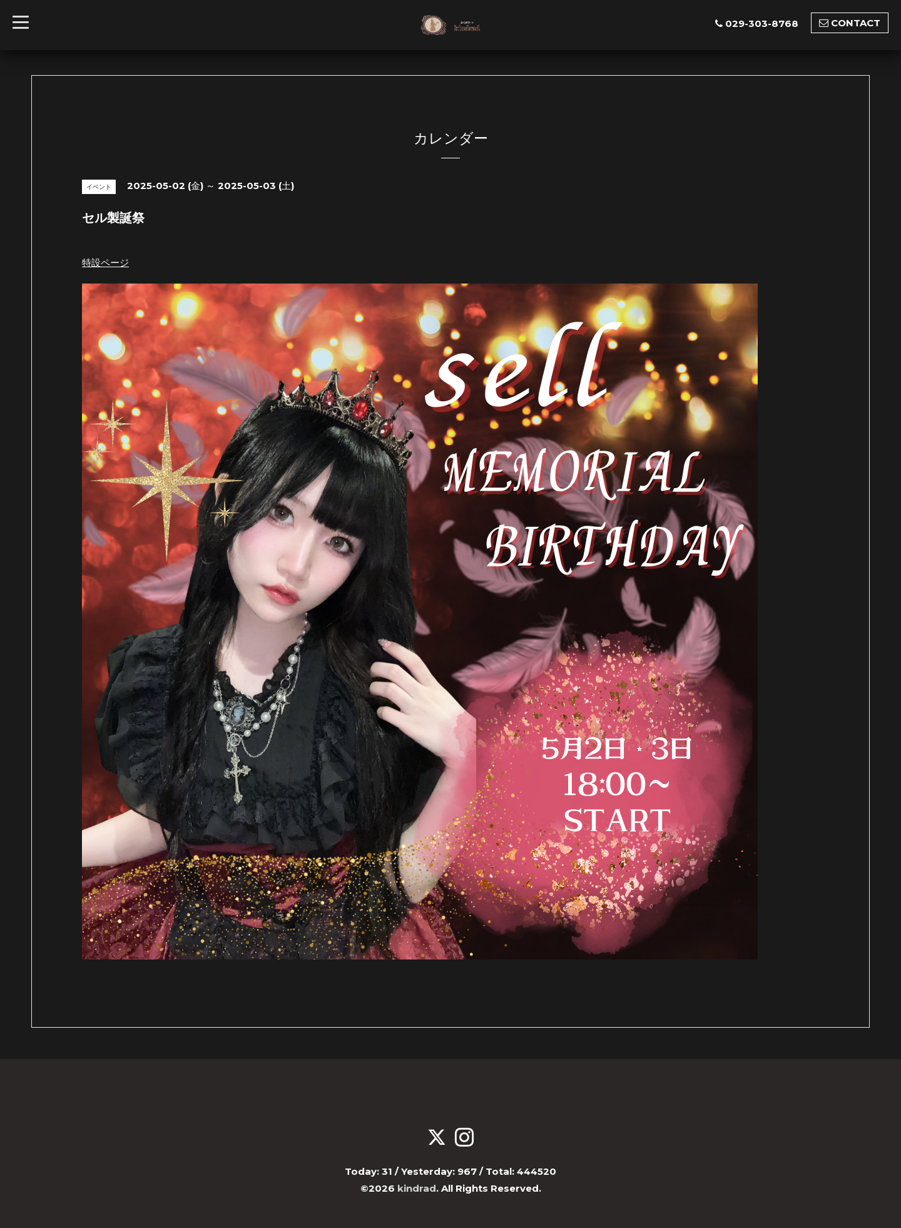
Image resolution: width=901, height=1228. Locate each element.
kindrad (416, 1188)
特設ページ (105, 263)
